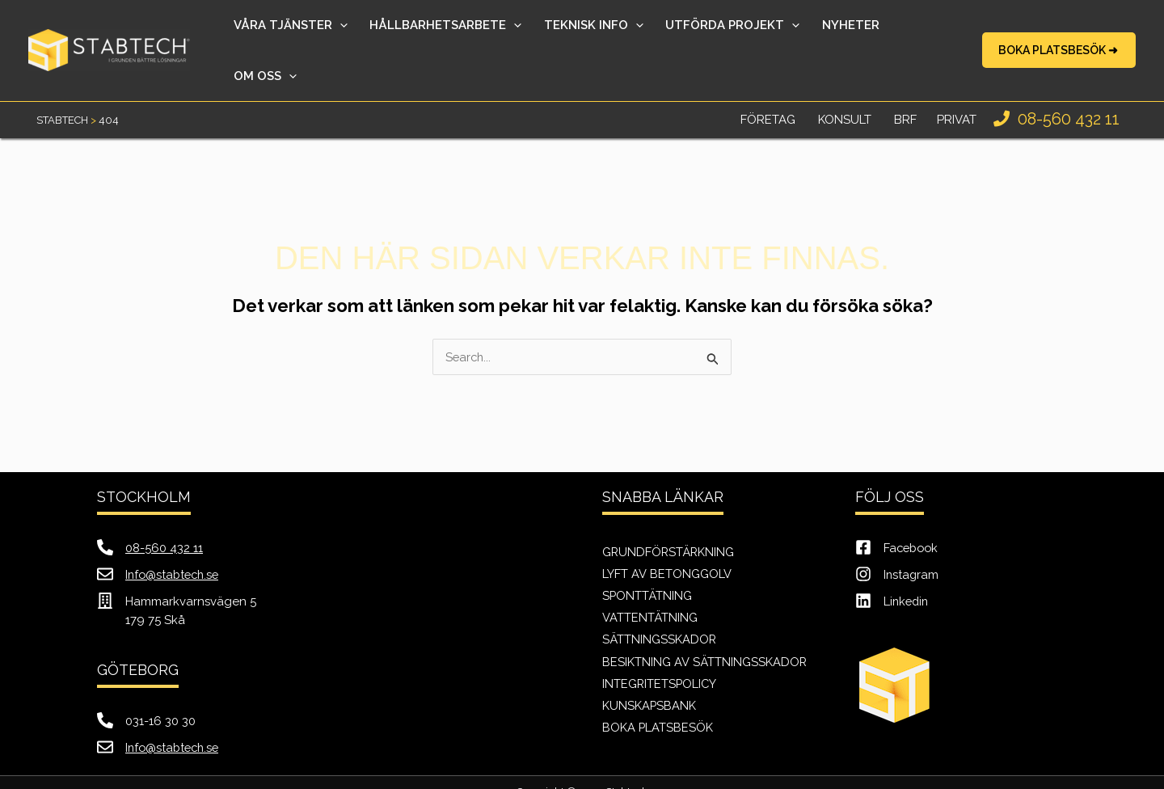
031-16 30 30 (160, 686)
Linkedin (907, 566)
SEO (576, 772)
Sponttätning (647, 561)
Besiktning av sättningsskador (704, 627)
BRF (905, 85)
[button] (1059, 33)
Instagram (912, 540)
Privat (956, 85)
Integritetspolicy (660, 650)
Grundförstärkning (669, 516)
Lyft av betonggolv (666, 538)
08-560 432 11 (1067, 84)
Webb (527, 772)
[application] (358, 33)
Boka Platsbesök (658, 694)
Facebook (913, 513)
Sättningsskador (659, 605)
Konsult (844, 85)
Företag (767, 85)
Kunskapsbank (649, 672)
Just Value (626, 772)
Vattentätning (650, 583)
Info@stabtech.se (174, 540)
